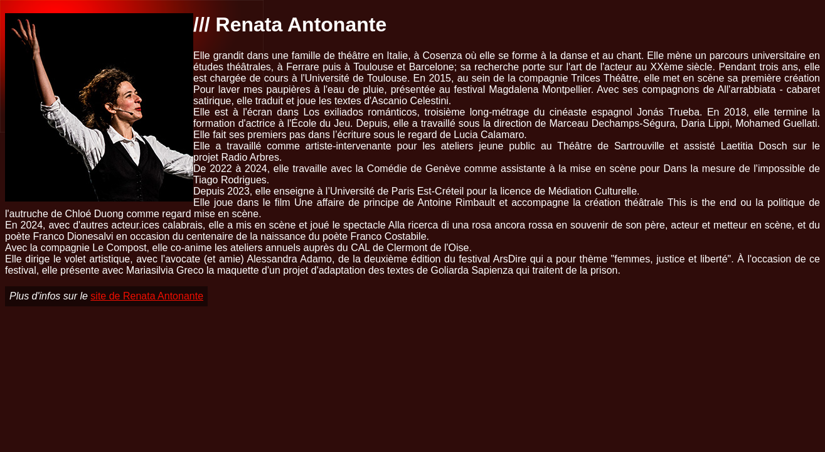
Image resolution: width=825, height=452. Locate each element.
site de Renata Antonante (146, 296)
